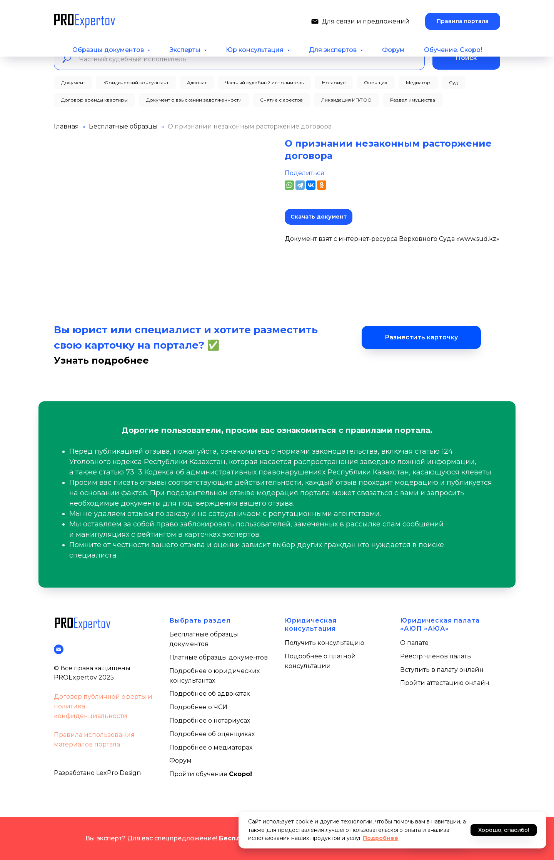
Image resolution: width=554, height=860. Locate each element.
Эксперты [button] (185, 49)
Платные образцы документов (218, 657)
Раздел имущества (412, 100)
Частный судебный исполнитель (264, 82)
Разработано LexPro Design (97, 773)
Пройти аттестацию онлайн (444, 682)
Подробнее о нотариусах (209, 720)
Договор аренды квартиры (94, 100)
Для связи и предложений (366, 21)
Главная (66, 126)
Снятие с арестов (281, 100)
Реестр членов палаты (436, 656)
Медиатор (418, 82)
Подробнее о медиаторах (210, 747)
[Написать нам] (315, 21)
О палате (414, 642)
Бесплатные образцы (123, 126)
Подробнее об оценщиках (212, 734)
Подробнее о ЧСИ (198, 707)
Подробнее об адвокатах (209, 693)
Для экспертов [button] (333, 49)
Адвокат (197, 82)
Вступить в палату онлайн (442, 669)
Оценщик (375, 82)
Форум (393, 49)
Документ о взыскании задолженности (194, 100)
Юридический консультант (136, 82)
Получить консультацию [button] (324, 642)
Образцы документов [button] (108, 49)
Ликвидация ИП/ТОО (346, 100)
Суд (453, 82)
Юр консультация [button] (255, 49)
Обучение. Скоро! (453, 49)
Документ (73, 82)
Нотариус (333, 82)
